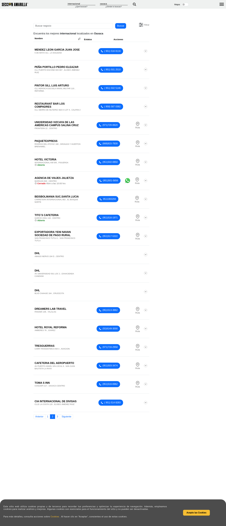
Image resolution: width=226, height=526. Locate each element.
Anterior (39, 416)
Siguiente (66, 416)
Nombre (58, 39)
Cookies (55, 516)
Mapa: (177, 4)
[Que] (81, 3)
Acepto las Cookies (196, 512)
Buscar (120, 26)
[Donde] (114, 3)
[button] (143, 25)
